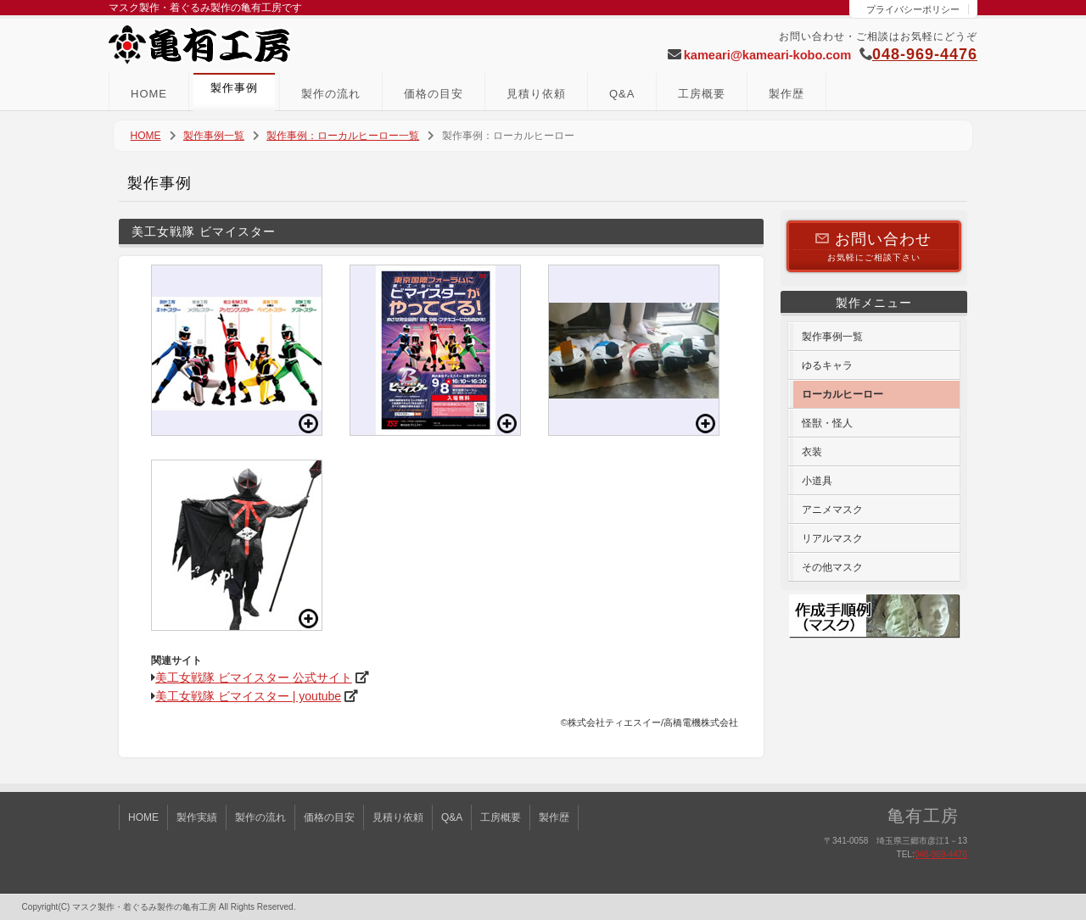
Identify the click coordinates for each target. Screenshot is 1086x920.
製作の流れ (331, 93)
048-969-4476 (924, 54)
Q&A (622, 93)
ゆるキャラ (827, 365)
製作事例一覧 (213, 136)
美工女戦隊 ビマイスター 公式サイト (253, 677)
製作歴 (786, 93)
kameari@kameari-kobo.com (767, 55)
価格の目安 (433, 93)
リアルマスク (832, 538)
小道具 (817, 481)
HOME (149, 93)
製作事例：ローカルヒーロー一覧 (342, 136)
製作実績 (196, 817)
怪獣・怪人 (827, 423)
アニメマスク (832, 510)
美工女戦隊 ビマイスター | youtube (248, 696)
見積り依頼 (536, 93)
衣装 (812, 452)
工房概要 (701, 93)
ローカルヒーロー (842, 394)
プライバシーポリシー (913, 9)
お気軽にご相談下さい (873, 245)
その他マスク (832, 567)
